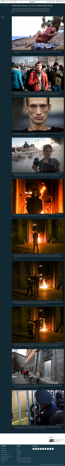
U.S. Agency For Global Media (6, 456)
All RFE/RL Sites (4, 460)
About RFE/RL (3, 448)
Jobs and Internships (4, 454)
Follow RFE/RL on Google (51, 1)
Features (18, 450)
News (18, 448)
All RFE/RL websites (59, 1)
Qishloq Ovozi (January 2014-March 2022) (24, 458)
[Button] (2, 17)
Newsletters (19, 452)
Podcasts (18, 456)
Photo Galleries (12, 1)
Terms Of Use (3, 452)
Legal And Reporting (4, 458)
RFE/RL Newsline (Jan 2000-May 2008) (24, 460)
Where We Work (4, 450)
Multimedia (19, 454)
